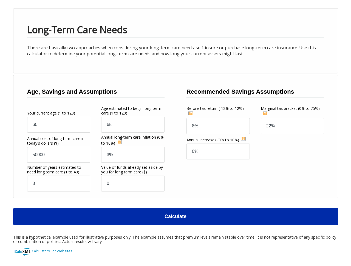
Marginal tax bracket (290, 108)
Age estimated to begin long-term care (131, 111)
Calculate (175, 216)
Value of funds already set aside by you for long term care (132, 170)
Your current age (51, 113)
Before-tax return (215, 108)
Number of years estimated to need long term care (54, 170)
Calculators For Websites (52, 250)
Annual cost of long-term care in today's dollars (55, 141)
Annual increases (212, 139)
